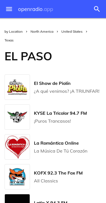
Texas (9, 40)
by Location (14, 31)
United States (72, 31)
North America (42, 31)
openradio (35, 9)
